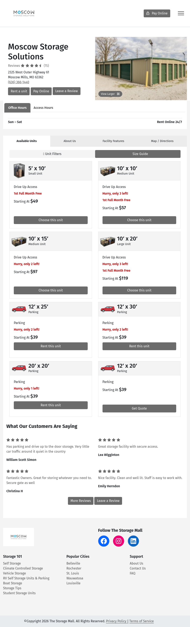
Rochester (73, 568)
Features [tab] (113, 141)
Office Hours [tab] (17, 108)
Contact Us (138, 568)
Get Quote (139, 408)
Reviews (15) (28, 66)
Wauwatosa (74, 578)
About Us (136, 563)
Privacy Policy (116, 621)
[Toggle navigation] (181, 13)
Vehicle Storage (14, 573)
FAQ (132, 573)
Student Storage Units (19, 593)
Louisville (73, 583)
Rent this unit (51, 346)
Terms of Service (141, 621)
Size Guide (137, 154)
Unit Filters (52, 154)
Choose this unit (50, 220)
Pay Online (157, 13)
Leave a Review (66, 91)
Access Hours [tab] (43, 108)
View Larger (110, 93)
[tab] (26, 141)
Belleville (73, 563)
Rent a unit (19, 91)
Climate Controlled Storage (23, 568)
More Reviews (81, 501)
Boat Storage (12, 583)
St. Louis (72, 573)
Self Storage (12, 563)
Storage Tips (12, 588)
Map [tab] (162, 141)
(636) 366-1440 (18, 82)
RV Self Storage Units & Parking (26, 578)
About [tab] (70, 141)
